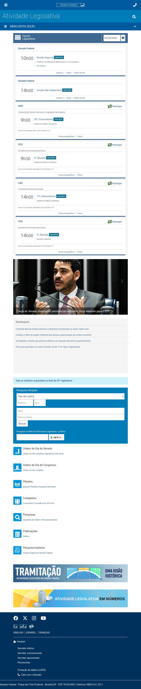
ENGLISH (18, 632)
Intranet (19, 641)
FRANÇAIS (44, 632)
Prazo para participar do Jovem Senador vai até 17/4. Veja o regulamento (48, 347)
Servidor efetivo (26, 648)
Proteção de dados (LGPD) (32, 670)
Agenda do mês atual (54, 454)
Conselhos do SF (41, 503)
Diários (26, 536)
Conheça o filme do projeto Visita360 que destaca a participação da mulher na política (53, 335)
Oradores (59, 73)
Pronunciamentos (49, 520)
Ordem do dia (79, 73)
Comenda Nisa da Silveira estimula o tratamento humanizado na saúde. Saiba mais (52, 329)
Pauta (68, 73)
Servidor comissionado (30, 653)
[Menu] (6, 5)
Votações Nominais (47, 487)
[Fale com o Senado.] (134, 5)
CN (52, 503)
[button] (70, 26)
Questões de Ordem (31, 520)
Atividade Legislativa (31, 16)
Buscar (22, 423)
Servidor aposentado (28, 658)
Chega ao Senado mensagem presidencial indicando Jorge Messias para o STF (63, 311)
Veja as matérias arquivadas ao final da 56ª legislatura (44, 380)
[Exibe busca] (134, 17)
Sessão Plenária (30, 487)
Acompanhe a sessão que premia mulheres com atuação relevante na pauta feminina (53, 341)
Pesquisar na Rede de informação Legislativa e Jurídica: (41, 431)
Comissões (28, 503)
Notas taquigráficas (67, 136)
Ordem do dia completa (33, 454)
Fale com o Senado (29, 674)
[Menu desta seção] (5, 26)
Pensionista (24, 662)
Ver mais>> (41, 66)
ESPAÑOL (31, 632)
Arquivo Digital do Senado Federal (38, 553)
